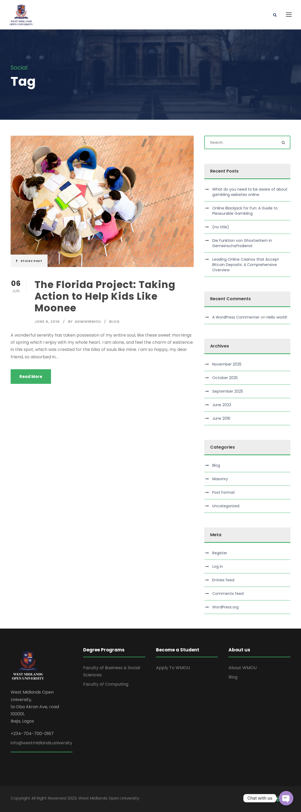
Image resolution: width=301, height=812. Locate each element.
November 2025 (226, 364)
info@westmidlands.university (41, 743)
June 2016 (221, 418)
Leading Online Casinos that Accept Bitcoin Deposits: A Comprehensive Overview (245, 265)
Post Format (223, 492)
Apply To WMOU (173, 668)
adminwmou (88, 321)
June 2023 (221, 404)
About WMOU (242, 668)
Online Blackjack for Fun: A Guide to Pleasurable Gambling (245, 210)
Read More (30, 376)
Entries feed (223, 580)
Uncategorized (225, 506)
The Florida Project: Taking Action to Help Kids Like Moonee (105, 296)
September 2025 (227, 391)
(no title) (220, 227)
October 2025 (225, 377)
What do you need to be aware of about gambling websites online (249, 192)
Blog (114, 321)
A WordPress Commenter (236, 317)
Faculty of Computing (105, 684)
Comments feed (228, 593)
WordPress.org (225, 607)
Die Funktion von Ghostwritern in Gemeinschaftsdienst (242, 243)
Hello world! (276, 317)
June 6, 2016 (47, 321)
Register (219, 553)
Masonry (220, 479)
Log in (217, 566)
